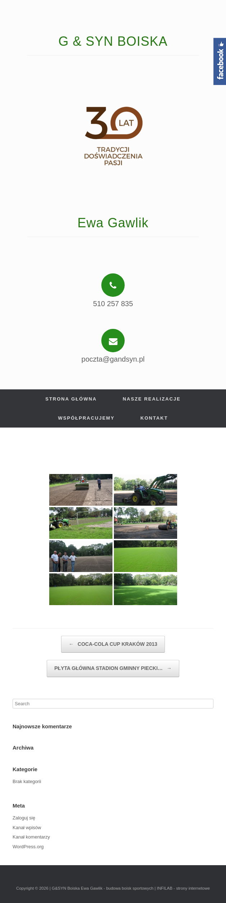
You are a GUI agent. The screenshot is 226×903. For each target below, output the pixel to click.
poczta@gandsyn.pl (113, 359)
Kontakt (154, 418)
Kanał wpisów (27, 827)
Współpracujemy (86, 418)
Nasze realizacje (151, 399)
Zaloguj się (24, 818)
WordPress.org (28, 846)
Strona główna (71, 399)
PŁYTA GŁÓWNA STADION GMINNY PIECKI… (112, 668)
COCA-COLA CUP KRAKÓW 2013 (113, 644)
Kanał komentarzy (31, 837)
